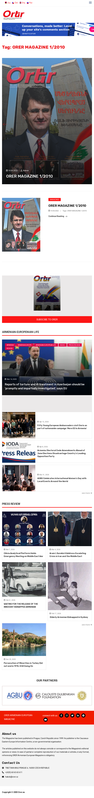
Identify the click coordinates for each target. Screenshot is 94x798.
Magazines (54, 200)
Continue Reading (57, 216)
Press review (74, 345)
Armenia (10, 345)
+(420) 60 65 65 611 (13, 772)
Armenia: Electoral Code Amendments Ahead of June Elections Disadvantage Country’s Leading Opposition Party (61, 453)
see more (87, 493)
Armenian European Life (46, 345)
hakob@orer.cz (11, 777)
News (62, 345)
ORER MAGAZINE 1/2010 (29, 176)
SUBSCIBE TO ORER (47, 319)
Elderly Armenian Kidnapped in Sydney (69, 617)
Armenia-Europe (25, 345)
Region (9, 348)
